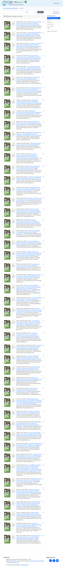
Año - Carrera (50, 26)
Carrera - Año (50, 24)
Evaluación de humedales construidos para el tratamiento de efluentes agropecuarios (28, 232)
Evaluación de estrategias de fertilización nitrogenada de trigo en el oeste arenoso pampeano (28, 178)
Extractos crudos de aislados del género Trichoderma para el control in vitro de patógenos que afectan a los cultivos (27, 514)
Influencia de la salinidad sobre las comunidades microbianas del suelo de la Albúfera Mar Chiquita (29, 379)
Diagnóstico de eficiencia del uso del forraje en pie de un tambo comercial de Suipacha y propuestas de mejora (29, 347)
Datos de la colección (52, 31)
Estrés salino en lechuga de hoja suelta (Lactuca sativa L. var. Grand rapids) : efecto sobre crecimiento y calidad (29, 480)
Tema (48, 28)
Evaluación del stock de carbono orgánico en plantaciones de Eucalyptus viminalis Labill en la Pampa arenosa (28, 167)
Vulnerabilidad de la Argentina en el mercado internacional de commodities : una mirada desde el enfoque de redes (28, 276)
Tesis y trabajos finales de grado (10, 8)
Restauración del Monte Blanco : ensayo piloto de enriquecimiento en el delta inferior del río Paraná (28, 123)
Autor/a (49, 20)
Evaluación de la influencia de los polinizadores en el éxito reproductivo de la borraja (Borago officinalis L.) (28, 200)
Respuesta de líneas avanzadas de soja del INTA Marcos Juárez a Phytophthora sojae (27, 390)
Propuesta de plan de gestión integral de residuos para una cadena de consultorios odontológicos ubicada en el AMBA (28, 537)
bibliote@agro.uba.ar (14, 562)
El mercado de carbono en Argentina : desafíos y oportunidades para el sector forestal (28, 413)
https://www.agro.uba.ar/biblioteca (36, 561)
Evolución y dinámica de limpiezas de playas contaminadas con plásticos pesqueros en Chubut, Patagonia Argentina (27, 357)
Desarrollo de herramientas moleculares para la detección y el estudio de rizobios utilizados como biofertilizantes (28, 221)
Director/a (49, 22)
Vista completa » (56, 13)
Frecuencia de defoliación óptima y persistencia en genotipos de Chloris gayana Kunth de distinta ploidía (28, 243)
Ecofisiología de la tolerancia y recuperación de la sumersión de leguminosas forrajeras (28, 265)
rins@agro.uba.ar (24, 564)
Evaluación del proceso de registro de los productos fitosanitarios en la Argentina (28, 79)
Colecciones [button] (56, 3)
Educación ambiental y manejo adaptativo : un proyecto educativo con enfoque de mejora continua (29, 299)
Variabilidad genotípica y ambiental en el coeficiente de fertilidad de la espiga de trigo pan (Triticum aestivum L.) (28, 189)
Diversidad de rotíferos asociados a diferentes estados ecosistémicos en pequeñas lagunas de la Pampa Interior (28, 368)
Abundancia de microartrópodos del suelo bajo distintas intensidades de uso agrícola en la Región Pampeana (28, 112)
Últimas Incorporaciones (53, 18)
